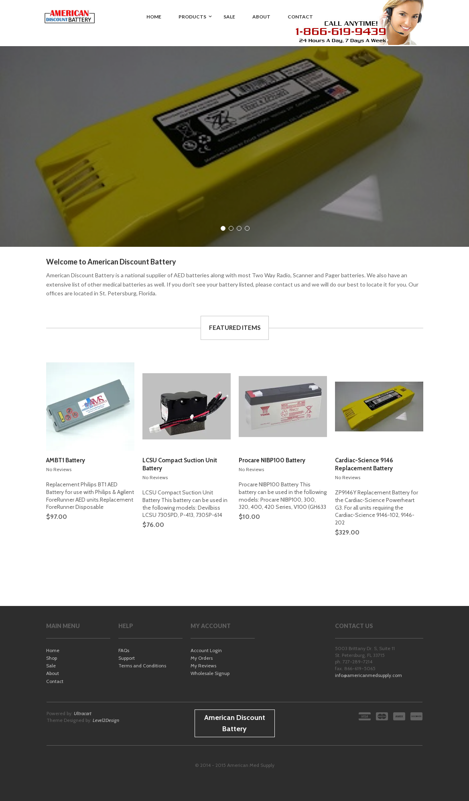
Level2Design (106, 720)
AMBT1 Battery (65, 460)
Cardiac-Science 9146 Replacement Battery (364, 464)
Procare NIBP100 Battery (272, 460)
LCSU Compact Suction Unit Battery (179, 464)
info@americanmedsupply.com (368, 675)
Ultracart (82, 713)
